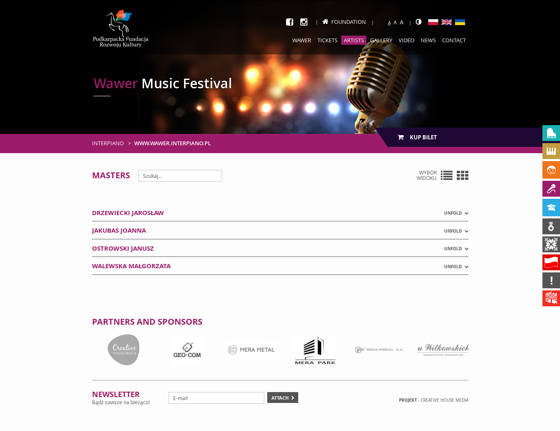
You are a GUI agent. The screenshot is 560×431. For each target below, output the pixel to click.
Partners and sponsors (147, 321)
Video (406, 40)
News (428, 40)
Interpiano (108, 143)
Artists (354, 40)
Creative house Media (444, 400)
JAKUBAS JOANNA (119, 230)
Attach (280, 398)
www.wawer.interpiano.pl (172, 143)
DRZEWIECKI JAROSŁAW (128, 212)
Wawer (301, 40)
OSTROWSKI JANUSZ (123, 248)
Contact (454, 40)
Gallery (381, 40)
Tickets (327, 40)
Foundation (344, 22)
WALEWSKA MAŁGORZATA (131, 266)
